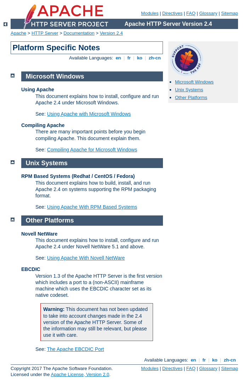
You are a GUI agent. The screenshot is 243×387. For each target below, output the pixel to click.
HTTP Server (45, 33)
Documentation (78, 33)
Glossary (208, 13)
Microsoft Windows (194, 82)
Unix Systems (189, 89)
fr (129, 57)
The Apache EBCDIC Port (75, 349)
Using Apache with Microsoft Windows (89, 114)
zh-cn (154, 57)
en (118, 57)
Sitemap (229, 13)
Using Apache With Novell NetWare (86, 258)
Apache (18, 33)
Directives (172, 13)
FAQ (191, 13)
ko (139, 57)
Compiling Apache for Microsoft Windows (92, 149)
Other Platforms (191, 97)
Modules (149, 13)
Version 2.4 (111, 33)
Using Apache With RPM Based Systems (92, 207)
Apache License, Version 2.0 (80, 374)
